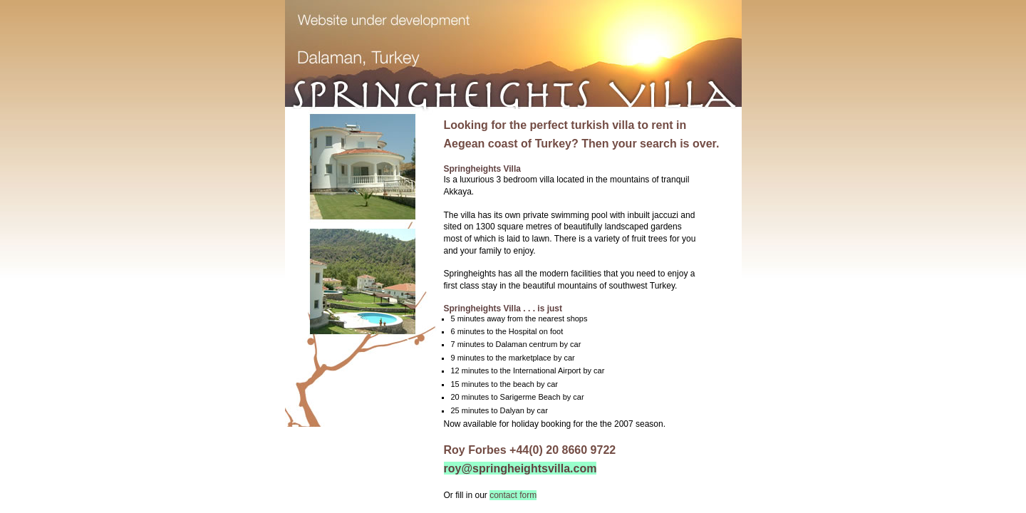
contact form (513, 495)
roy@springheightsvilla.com (520, 468)
